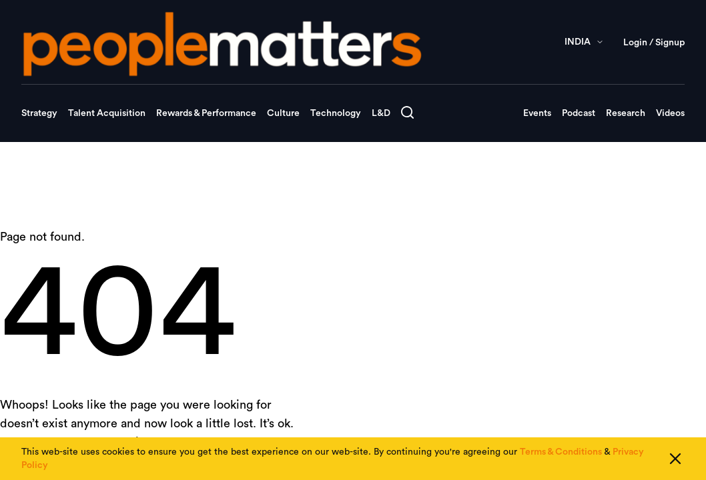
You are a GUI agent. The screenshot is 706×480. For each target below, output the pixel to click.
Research (625, 113)
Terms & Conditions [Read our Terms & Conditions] (561, 452)
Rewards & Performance (206, 113)
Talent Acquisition (106, 113)
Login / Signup (654, 42)
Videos (670, 113)
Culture (283, 113)
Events (537, 113)
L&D (381, 113)
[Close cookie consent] (675, 459)
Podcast (578, 113)
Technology (335, 113)
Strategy (39, 113)
